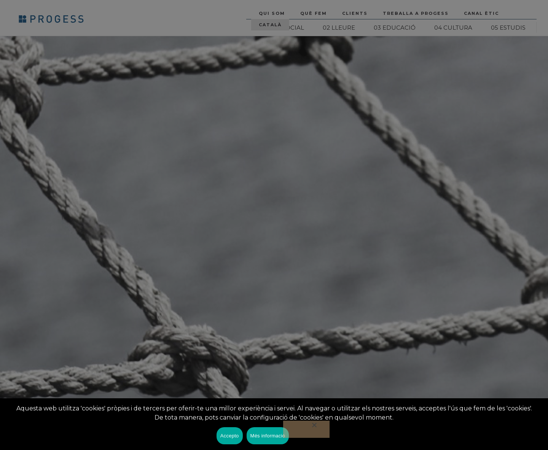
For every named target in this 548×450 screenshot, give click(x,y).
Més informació (267, 436)
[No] (306, 429)
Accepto (229, 436)
